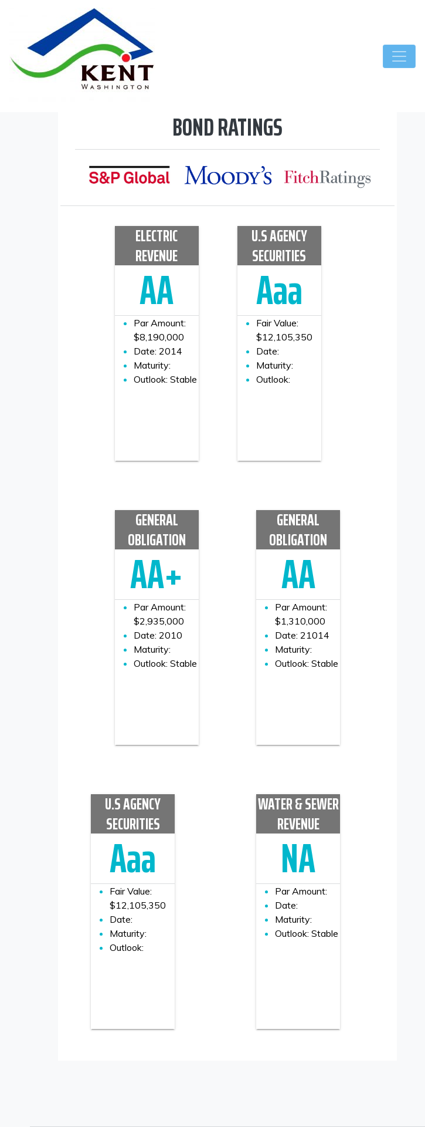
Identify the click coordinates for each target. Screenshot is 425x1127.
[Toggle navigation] (399, 56)
